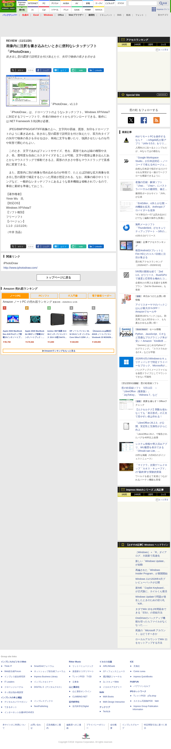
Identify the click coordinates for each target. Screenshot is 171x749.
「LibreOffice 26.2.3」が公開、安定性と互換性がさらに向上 (151, 426)
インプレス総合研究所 (14, 676)
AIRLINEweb (109, 666)
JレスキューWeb (111, 682)
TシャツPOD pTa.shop (144, 696)
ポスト (21, 70)
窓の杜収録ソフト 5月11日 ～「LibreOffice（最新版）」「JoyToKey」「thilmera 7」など (139, 391)
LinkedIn (98, 70)
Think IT (8, 666)
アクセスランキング (137, 39)
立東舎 (75, 682)
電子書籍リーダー (101, 295)
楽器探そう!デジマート (83, 671)
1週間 (150, 44)
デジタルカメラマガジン (15, 702)
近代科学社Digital (80, 706)
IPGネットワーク (138, 691)
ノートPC (15, 295)
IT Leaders (9, 682)
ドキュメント (106, 15)
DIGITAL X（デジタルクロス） (48, 687)
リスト (31, 70)
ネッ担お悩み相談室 (13, 692)
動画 (128, 15)
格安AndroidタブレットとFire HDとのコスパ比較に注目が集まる (150, 254)
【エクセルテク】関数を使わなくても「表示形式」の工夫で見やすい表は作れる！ (151, 413)
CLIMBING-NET (79, 696)
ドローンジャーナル (13, 687)
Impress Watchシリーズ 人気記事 (145, 489)
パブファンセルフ (141, 686)
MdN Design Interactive (114, 702)
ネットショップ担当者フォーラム (49, 671)
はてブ (63, 70)
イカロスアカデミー (112, 687)
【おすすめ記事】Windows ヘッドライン (147, 545)
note (81, 70)
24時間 (137, 44)
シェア (46, 70)
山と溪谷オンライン (81, 691)
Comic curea (139, 671)
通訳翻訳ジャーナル (112, 676)
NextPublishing (41, 706)
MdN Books (108, 696)
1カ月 (163, 44)
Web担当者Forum (12, 671)
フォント (139, 15)
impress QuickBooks (143, 676)
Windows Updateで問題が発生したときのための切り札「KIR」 (150, 600)
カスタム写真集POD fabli (146, 701)
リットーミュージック (82, 666)
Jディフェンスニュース (114, 671)
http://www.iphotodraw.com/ (20, 267)
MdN (101, 692)
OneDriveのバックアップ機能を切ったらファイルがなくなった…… (151, 621)
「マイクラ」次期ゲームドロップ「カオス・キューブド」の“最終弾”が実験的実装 (151, 468)
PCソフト (44, 295)
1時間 (124, 44)
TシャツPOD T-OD (82, 676)
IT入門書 (72, 295)
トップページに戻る (58, 277)
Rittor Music (75, 662)
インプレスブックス (43, 701)
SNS (119, 15)
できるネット (10, 707)
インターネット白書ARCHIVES (19, 712)
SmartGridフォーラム (44, 666)
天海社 (136, 666)
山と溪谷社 (74, 687)
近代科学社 (74, 702)
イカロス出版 (105, 662)
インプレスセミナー (43, 682)
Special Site (133, 95)
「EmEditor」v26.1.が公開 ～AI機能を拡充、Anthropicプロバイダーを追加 (151, 207)
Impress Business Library (46, 676)
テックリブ (104, 707)
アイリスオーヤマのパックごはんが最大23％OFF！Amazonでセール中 (151, 308)
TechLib (106, 711)
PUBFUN (134, 682)
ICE (131, 662)
